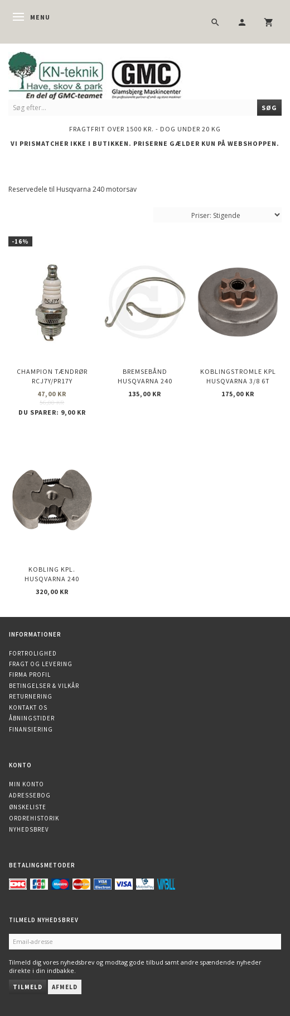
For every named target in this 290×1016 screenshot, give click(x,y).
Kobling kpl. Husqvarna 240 (52, 574)
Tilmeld (27, 987)
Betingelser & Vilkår (44, 686)
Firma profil (30, 674)
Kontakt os (28, 707)
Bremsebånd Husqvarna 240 (145, 376)
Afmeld (65, 987)
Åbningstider (32, 718)
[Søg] (269, 107)
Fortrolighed (33, 653)
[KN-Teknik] (108, 73)
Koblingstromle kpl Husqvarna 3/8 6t (238, 376)
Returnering (30, 696)
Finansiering (31, 729)
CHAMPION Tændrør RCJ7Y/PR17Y (52, 376)
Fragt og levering (40, 664)
